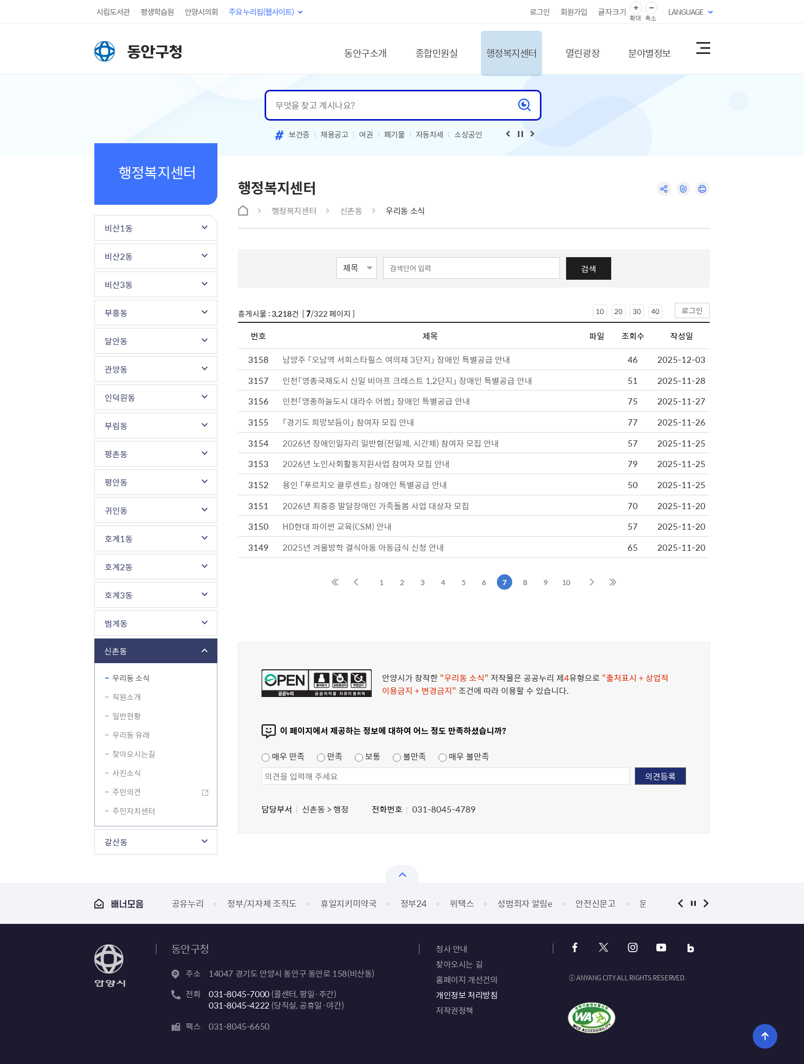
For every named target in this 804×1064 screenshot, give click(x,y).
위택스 (462, 903)
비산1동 (119, 228)
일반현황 (126, 716)
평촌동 (116, 454)
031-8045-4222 (239, 1005)
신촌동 (115, 651)
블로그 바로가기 (687, 948)
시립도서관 (113, 11)
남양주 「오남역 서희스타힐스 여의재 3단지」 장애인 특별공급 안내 (396, 359)
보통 (367, 756)
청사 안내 (452, 948)
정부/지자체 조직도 (262, 903)
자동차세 (430, 134)
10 (600, 311)
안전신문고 (595, 903)
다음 (705, 903)
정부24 (413, 903)
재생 (520, 134)
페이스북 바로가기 (576, 948)
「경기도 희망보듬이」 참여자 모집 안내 (348, 422)
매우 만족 (283, 756)
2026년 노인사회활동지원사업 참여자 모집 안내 (366, 463)
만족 (330, 756)
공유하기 (662, 189)
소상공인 (468, 134)
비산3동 (119, 284)
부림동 (116, 425)
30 (637, 311)
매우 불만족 (463, 756)
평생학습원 (157, 11)
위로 (761, 1035)
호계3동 (119, 595)
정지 (693, 903)
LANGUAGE (686, 11)
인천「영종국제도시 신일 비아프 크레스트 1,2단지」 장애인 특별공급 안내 (407, 380)
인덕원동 (120, 397)
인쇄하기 (702, 189)
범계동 (116, 623)
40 (655, 311)
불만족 (409, 756)
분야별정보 (639, 48)
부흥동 (116, 312)
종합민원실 (409, 48)
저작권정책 (454, 1010)
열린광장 (568, 48)
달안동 (116, 341)
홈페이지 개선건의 (466, 979)
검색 (588, 268)
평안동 (116, 482)
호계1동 (119, 538)
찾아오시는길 (133, 754)
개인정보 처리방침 (466, 995)
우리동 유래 (131, 735)
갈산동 (116, 842)
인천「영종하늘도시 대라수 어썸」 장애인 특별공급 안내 (376, 401)
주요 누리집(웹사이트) (261, 11)
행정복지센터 (491, 48)
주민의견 (126, 792)
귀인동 (116, 510)
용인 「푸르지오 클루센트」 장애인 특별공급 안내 (365, 484)
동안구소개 (333, 48)
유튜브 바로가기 (659, 948)
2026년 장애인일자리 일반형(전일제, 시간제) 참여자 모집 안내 (391, 443)
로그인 (540, 11)
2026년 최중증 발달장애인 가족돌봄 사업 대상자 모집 (376, 505)
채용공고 (334, 134)
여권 (366, 134)
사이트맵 (702, 49)
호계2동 (119, 566)
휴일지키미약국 (348, 903)
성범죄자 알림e (524, 903)
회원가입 (573, 11)
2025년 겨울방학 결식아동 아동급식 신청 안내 (363, 547)
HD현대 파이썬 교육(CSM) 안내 (337, 526)
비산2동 (119, 256)
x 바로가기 (604, 948)
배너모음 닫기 (402, 874)
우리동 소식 (131, 678)
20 (618, 311)
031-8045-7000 (239, 994)
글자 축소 (651, 8)
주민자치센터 (133, 811)
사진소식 (126, 773)
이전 (680, 903)
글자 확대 (635, 8)
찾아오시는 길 (459, 964)
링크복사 (682, 189)
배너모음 (119, 903)
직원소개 (126, 697)
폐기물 (394, 134)
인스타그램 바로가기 (631, 948)
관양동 (116, 369)
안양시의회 (201, 11)
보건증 (299, 134)
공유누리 (188, 903)
